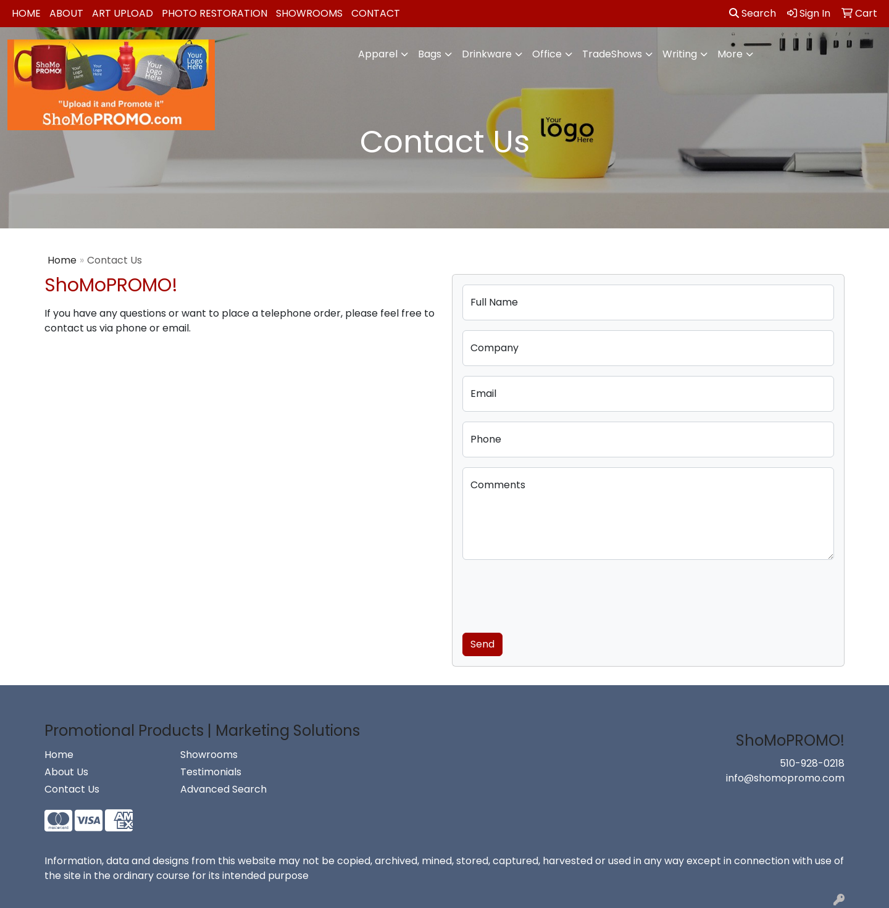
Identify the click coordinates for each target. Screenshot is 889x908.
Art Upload (122, 13)
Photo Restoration (214, 13)
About (66, 13)
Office (547, 54)
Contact (375, 13)
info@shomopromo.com (785, 778)
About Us (66, 772)
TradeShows (612, 54)
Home (26, 13)
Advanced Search (223, 789)
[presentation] (556, 594)
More (730, 54)
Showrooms (309, 13)
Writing (679, 54)
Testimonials (210, 772)
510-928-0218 (812, 763)
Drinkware (487, 54)
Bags (429, 54)
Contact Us (71, 789)
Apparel (378, 54)
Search (752, 13)
